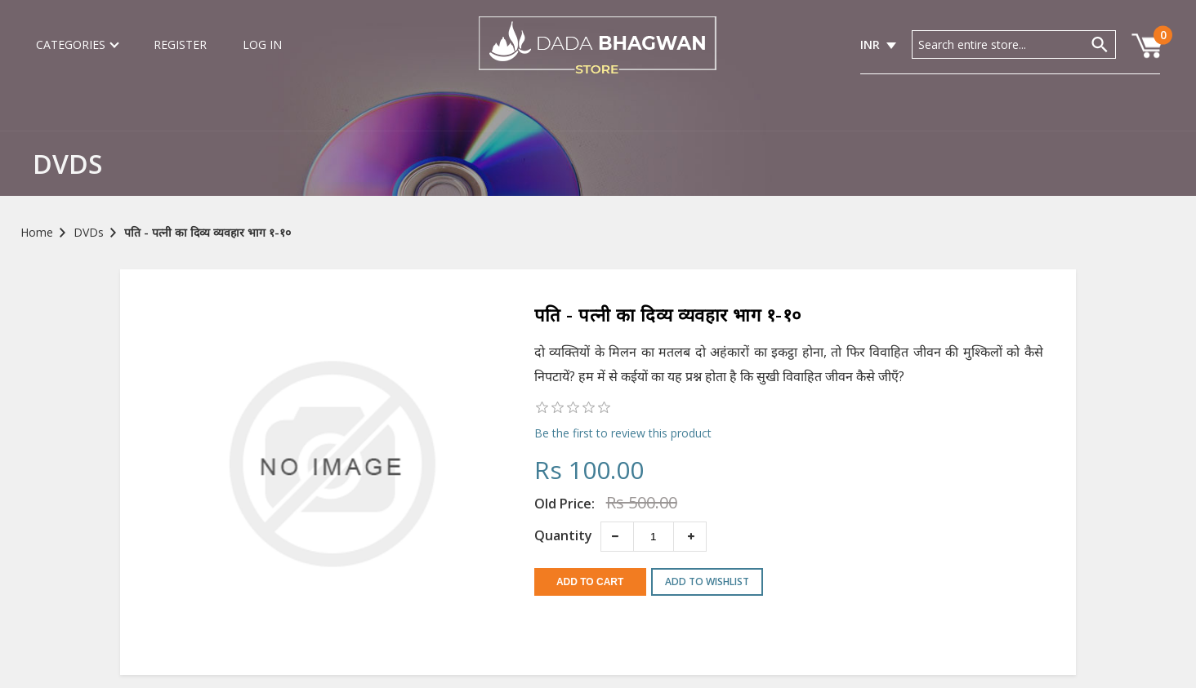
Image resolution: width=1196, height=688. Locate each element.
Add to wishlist (707, 581)
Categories (77, 44)
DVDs (89, 232)
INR (870, 44)
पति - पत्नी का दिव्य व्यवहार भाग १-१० (207, 232)
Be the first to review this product (623, 433)
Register (180, 44)
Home (36, 232)
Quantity (563, 535)
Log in (262, 44)
